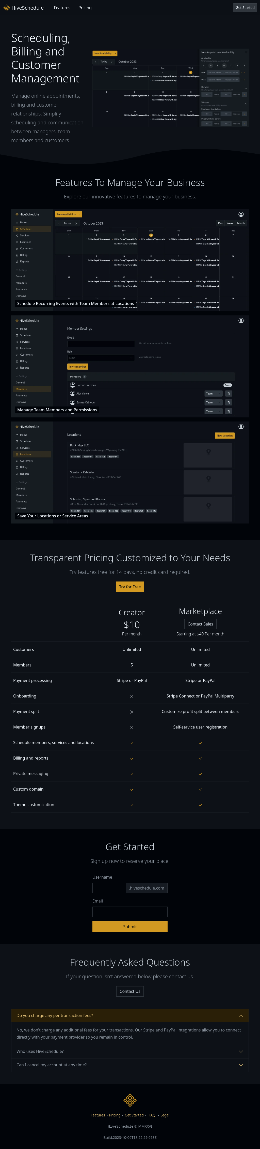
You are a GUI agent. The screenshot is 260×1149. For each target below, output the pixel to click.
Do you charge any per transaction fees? (55, 1015)
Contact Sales (200, 624)
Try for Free (130, 587)
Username (102, 877)
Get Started (245, 7)
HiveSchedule (23, 7)
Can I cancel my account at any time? (52, 1065)
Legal (164, 1115)
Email (97, 901)
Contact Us (130, 991)
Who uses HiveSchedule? (40, 1051)
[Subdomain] (109, 888)
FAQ (152, 1115)
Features (62, 7)
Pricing (85, 7)
